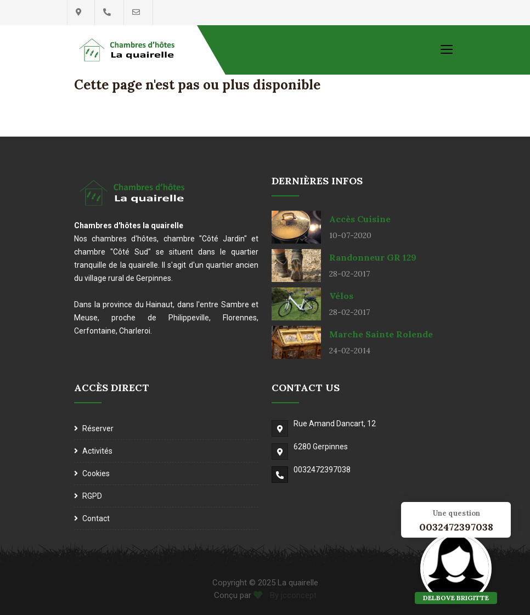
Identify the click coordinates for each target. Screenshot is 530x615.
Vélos (341, 295)
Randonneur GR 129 (372, 257)
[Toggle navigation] (446, 49)
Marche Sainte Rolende (381, 334)
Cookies (96, 473)
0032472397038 (322, 469)
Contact (96, 518)
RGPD (92, 496)
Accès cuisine (360, 218)
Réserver (98, 428)
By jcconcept (292, 595)
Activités (97, 451)
